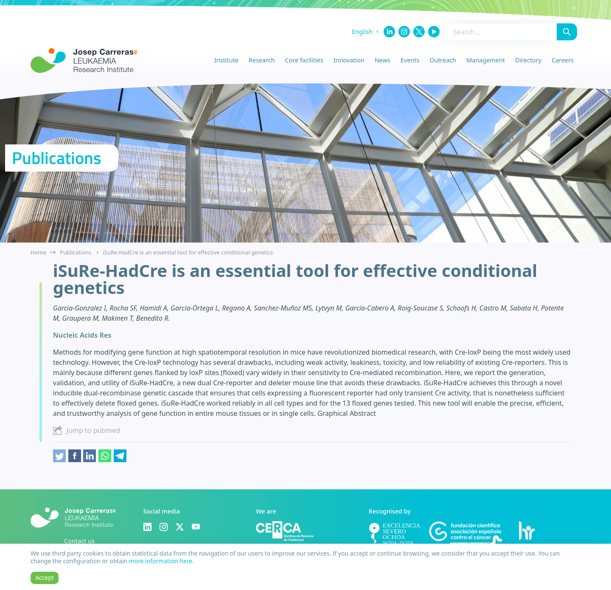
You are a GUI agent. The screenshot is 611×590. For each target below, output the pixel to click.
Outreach (442, 60)
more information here (160, 561)
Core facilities (304, 60)
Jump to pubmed (93, 430)
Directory (528, 60)
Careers (563, 60)
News (382, 60)
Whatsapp (104, 455)
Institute (226, 60)
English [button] (362, 32)
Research (262, 60)
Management (485, 60)
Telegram (120, 455)
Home (38, 252)
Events (410, 60)
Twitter (59, 455)
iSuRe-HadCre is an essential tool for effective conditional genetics (188, 252)
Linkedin (89, 455)
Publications (75, 252)
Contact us (79, 541)
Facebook (74, 455)
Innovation (349, 60)
